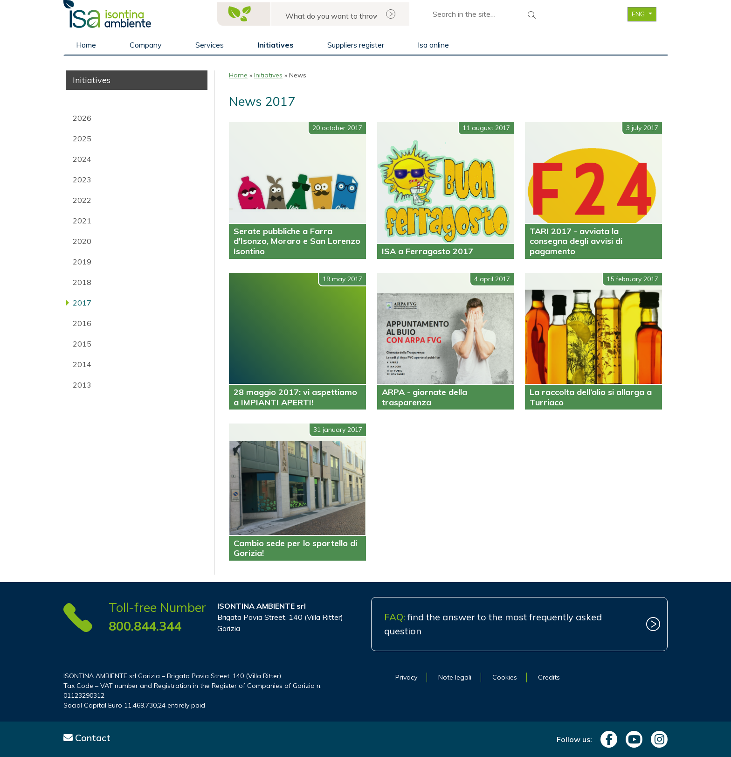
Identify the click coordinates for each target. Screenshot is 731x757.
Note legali (454, 677)
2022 (82, 200)
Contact (86, 737)
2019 (82, 261)
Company (146, 44)
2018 (82, 282)
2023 (82, 179)
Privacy (406, 677)
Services (209, 44)
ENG (639, 14)
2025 (82, 138)
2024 (82, 159)
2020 (82, 241)
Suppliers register (355, 44)
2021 (82, 220)
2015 (82, 343)
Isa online (433, 44)
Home (86, 44)
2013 (82, 384)
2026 (82, 118)
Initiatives (275, 44)
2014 (82, 364)
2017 (82, 302)
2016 (82, 323)
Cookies (504, 677)
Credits (549, 677)
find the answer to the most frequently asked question (493, 624)
